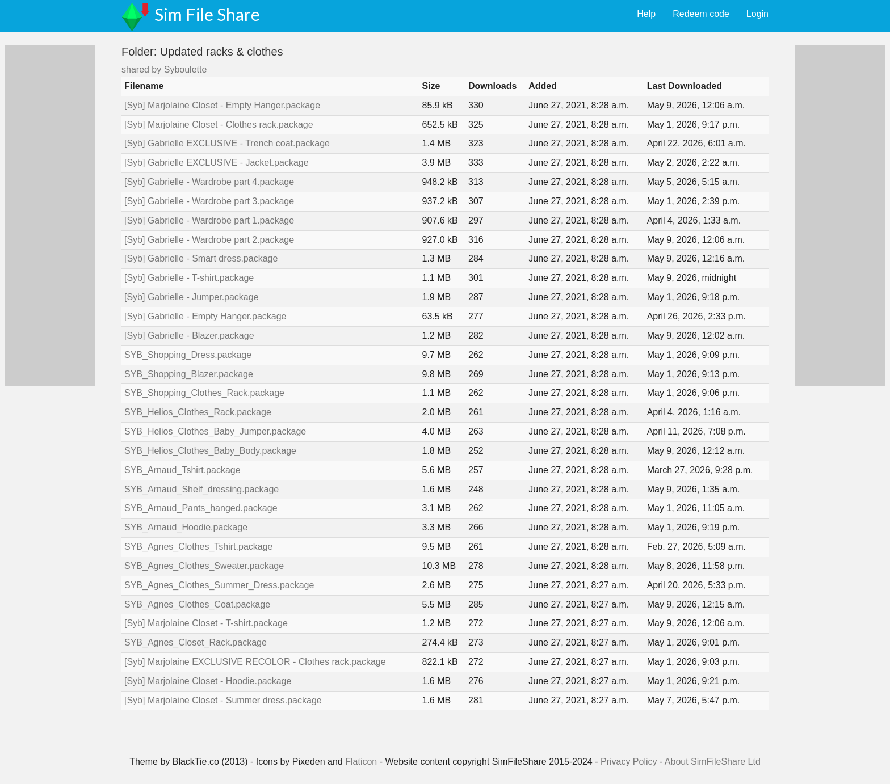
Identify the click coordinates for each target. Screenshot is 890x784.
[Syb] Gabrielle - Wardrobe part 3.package (209, 201)
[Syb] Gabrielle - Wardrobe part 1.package (209, 220)
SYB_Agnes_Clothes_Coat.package (197, 604)
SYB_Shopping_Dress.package (187, 355)
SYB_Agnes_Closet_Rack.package (195, 642)
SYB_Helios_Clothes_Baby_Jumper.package (215, 431)
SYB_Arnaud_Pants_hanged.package (201, 508)
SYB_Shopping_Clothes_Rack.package (204, 393)
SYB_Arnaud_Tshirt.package (182, 470)
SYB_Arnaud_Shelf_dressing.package (201, 489)
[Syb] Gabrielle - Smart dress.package (201, 258)
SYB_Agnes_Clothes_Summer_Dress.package (219, 585)
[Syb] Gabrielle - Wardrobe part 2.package (209, 240)
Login (757, 14)
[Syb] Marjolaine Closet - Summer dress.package (223, 700)
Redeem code (701, 14)
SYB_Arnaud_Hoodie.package (185, 527)
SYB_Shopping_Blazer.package (188, 374)
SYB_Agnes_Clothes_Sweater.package (204, 566)
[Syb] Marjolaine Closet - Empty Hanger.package (222, 105)
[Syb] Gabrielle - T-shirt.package (189, 278)
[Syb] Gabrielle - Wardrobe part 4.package (209, 182)
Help (646, 14)
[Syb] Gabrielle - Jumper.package (191, 297)
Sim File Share (207, 14)
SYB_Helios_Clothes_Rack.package (197, 412)
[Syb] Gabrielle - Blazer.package (189, 335)
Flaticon (361, 761)
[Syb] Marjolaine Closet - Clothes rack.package (218, 124)
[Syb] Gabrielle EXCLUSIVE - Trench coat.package (227, 143)
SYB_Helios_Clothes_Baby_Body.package (210, 451)
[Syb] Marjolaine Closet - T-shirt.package (206, 623)
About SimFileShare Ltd (713, 761)
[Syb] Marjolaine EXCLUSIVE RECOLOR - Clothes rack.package (255, 662)
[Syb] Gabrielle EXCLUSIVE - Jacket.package (216, 162)
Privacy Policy (629, 761)
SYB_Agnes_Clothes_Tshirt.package (198, 546)
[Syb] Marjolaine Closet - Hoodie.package (207, 681)
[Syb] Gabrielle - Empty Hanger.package (205, 316)
